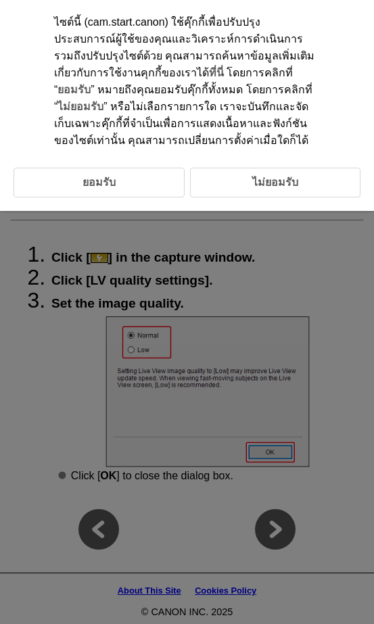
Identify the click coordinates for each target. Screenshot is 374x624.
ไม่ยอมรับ (80, 106)
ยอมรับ (74, 89)
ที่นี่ (216, 72)
